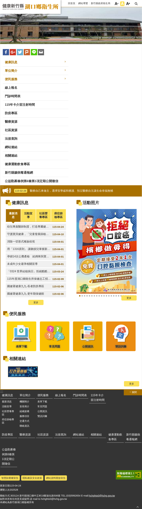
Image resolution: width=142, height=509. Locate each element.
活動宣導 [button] (7, 406)
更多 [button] (35, 302)
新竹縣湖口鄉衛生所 (30, 7)
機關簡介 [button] (24, 401)
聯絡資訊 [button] (24, 425)
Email (41, 52)
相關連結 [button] (11, 155)
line (34, 52)
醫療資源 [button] (11, 121)
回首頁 (71, 3)
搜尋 (136, 3)
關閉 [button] (134, 392)
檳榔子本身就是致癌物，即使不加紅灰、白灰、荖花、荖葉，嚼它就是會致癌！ (118, 296)
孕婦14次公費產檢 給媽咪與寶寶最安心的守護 (36, 257)
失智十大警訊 (113, 296)
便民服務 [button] (11, 79)
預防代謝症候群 (87, 296)
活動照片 (91, 202)
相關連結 (17, 358)
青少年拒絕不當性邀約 (104, 296)
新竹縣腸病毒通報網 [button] (19, 172)
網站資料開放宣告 (56, 478)
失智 (116, 296)
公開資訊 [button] (42, 411)
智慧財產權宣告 (9, 478)
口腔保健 (121, 296)
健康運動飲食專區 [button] (17, 164)
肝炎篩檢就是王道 (92, 296)
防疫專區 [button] (11, 113)
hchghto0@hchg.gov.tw (102, 495)
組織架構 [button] (24, 411)
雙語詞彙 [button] (42, 416)
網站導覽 (83, 3)
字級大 (128, 3)
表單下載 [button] (42, 401)
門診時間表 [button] (12, 96)
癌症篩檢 (96, 296)
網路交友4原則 (101, 296)
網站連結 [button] (11, 147)
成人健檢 (82, 296)
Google (13, 52)
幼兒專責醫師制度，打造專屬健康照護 (36, 227)
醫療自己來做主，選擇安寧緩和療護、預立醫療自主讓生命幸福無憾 (63, 191)
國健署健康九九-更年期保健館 (36, 294)
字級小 (116, 3)
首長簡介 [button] (24, 406)
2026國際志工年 (89, 296)
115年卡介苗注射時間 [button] (20, 104)
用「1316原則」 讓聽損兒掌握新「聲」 (36, 249)
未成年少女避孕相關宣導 (36, 264)
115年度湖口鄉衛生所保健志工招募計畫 (36, 279)
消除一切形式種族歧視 (36, 242)
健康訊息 (20, 202)
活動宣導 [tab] (28, 215)
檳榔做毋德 (79, 296)
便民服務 (17, 313)
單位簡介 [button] (11, 70)
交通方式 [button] (24, 421)
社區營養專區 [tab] (43, 215)
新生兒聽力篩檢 (106, 296)
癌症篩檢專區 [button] (8, 421)
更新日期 (5, 485)
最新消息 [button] (7, 401)
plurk (27, 52)
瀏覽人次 (5, 489)
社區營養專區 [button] (8, 413)
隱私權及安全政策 (32, 478)
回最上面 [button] (137, 507)
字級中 (122, 3)
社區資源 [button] (11, 130)
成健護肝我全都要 (94, 296)
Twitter (20, 52)
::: (62, 1)
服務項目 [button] (24, 416)
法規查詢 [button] (11, 138)
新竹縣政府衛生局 (100, 3)
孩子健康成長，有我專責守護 (99, 296)
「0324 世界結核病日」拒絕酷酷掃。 (36, 271)
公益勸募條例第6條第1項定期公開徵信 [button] (31, 181)
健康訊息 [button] (11, 62)
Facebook (6, 52)
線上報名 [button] (11, 87)
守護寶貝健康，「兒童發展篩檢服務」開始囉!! (36, 234)
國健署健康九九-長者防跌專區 (36, 286)
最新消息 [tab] (13, 215)
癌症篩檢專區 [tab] (58, 215)
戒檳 (84, 296)
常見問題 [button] (42, 406)
